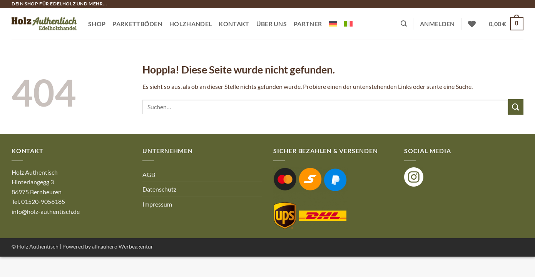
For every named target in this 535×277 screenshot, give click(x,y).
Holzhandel (190, 23)
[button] (404, 23)
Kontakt (234, 23)
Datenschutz (159, 189)
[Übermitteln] (515, 106)
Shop (96, 23)
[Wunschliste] (472, 23)
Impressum (157, 204)
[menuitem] (333, 23)
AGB (148, 174)
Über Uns (271, 23)
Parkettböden (137, 23)
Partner (308, 23)
